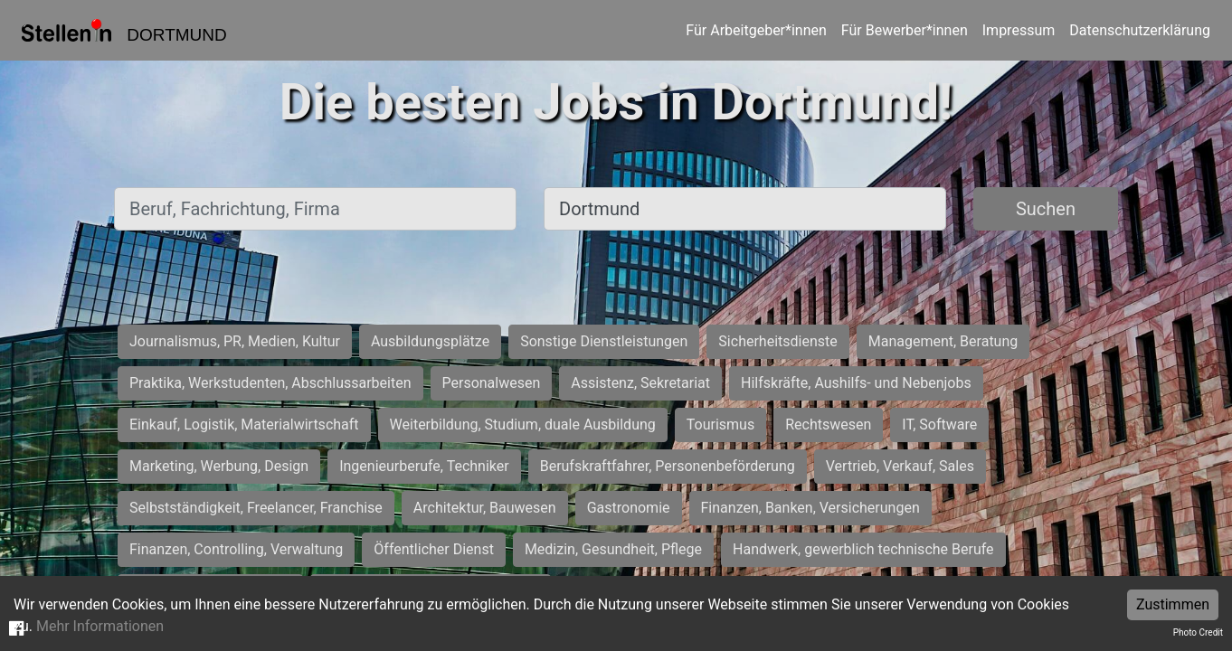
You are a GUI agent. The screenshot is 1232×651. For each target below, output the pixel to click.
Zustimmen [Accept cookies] (1172, 604)
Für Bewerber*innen (904, 30)
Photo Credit (1198, 632)
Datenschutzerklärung (1139, 30)
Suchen (1046, 209)
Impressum (1019, 30)
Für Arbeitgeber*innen (756, 30)
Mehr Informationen (100, 626)
